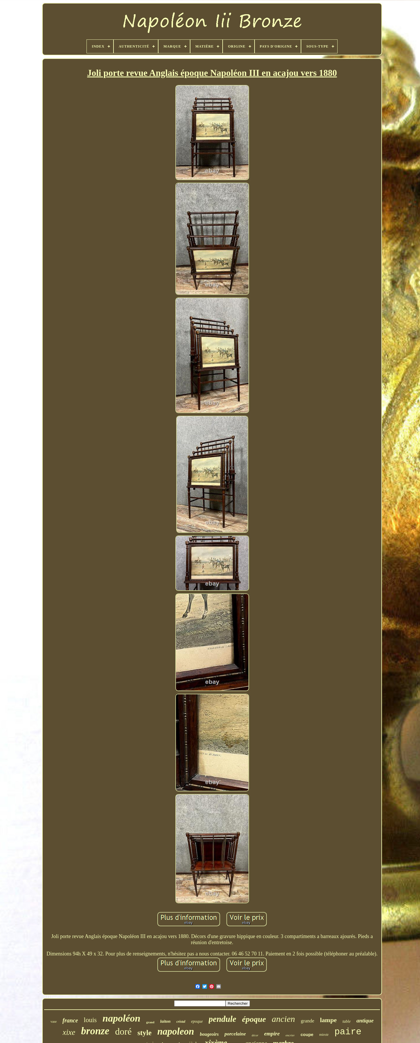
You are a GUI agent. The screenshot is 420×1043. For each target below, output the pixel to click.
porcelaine (235, 1034)
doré (123, 1031)
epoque (197, 1021)
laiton (165, 1021)
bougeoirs (209, 1034)
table (347, 1021)
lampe (328, 1020)
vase (54, 1022)
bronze (95, 1031)
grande (307, 1021)
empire (272, 1034)
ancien (283, 1019)
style (144, 1033)
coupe (306, 1034)
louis (90, 1020)
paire (347, 1032)
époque (254, 1019)
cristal (180, 1022)
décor (255, 1035)
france (70, 1020)
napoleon (175, 1031)
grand (150, 1022)
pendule (222, 1019)
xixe (69, 1032)
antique (365, 1020)
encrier (290, 1035)
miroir (324, 1034)
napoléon (121, 1018)
